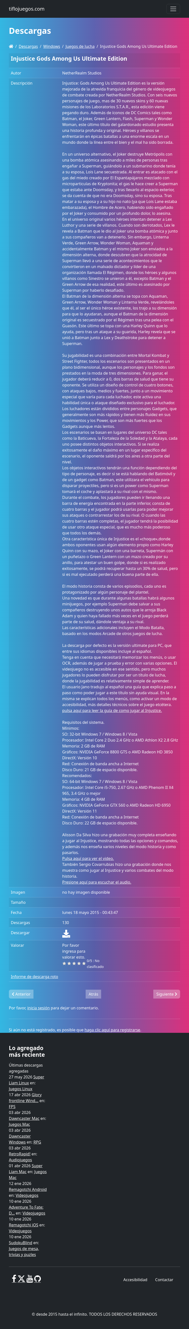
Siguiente (166, 994)
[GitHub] (37, 1280)
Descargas (28, 46)
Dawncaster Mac (24, 1118)
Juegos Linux (20, 1089)
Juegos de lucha (79, 46)
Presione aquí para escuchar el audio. (96, 882)
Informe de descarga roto (34, 976)
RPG (37, 1142)
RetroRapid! (20, 1154)
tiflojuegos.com (27, 8)
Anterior (21, 994)
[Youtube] (29, 1280)
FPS (12, 1106)
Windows (51, 46)
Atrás (93, 994)
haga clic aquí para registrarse (112, 1030)
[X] (21, 1280)
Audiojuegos (20, 1160)
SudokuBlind (20, 1242)
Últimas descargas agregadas (26, 1068)
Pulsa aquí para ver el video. (88, 858)
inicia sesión (38, 1008)
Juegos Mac (19, 1124)
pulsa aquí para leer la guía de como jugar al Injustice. (112, 710)
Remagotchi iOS (23, 1225)
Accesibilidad (135, 1279)
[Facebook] (14, 1280)
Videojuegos (27, 1195)
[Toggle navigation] (173, 9)
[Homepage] (11, 46)
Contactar (164, 1279)
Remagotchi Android (28, 1189)
